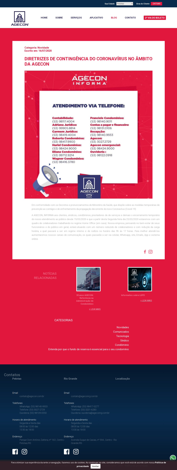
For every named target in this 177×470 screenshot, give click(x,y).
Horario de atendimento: (24, 419)
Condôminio (122, 344)
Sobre (59, 17)
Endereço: (17, 436)
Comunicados (121, 331)
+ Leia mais (95, 309)
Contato (130, 17)
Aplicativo (96, 17)
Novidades (123, 327)
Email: (15, 392)
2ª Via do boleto (155, 17)
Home (44, 17)
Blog (114, 17)
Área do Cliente (142, 4)
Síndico (124, 340)
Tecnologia (122, 336)
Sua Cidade (109, 4)
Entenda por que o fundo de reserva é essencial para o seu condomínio (88, 349)
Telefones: (17, 403)
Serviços (76, 17)
